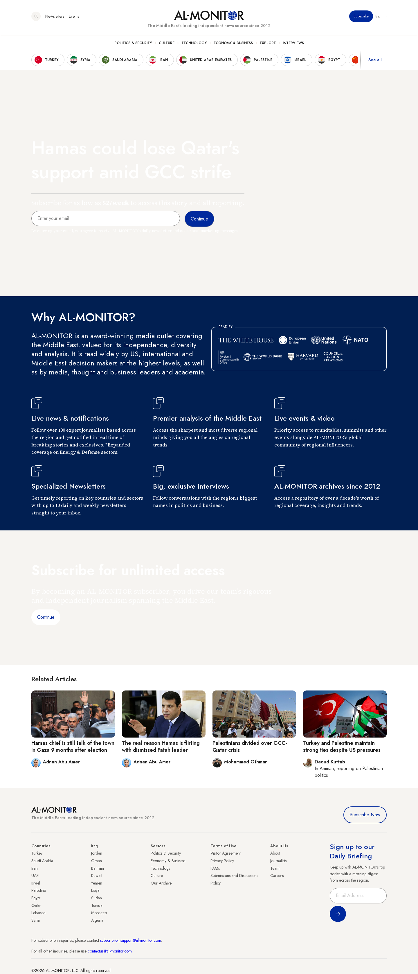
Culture (166, 44)
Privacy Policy (222, 861)
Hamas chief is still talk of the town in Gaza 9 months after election (72, 746)
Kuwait (96, 875)
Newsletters (54, 17)
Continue (46, 617)
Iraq (94, 846)
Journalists (278, 861)
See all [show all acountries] (375, 61)
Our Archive (161, 883)
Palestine (38, 890)
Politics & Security (133, 44)
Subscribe (361, 17)
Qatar (36, 905)
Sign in (381, 17)
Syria (35, 920)
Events (74, 17)
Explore (268, 44)
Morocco (99, 913)
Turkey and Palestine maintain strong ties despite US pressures (342, 746)
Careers (277, 875)
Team (275, 868)
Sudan (96, 898)
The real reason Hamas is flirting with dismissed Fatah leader (161, 746)
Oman (96, 861)
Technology (194, 44)
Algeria (97, 920)
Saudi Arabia (42, 861)
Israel (35, 883)
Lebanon (38, 913)
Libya (95, 890)
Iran (34, 868)
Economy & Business (233, 44)
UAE (35, 875)
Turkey (36, 853)
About (275, 853)
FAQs (215, 868)
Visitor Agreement (225, 853)
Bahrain (97, 868)
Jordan (96, 853)
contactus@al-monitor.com (110, 951)
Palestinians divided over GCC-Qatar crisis (249, 746)
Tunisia (96, 905)
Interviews (293, 44)
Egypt (35, 898)
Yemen (96, 883)
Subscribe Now (365, 814)
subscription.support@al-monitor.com (130, 940)
